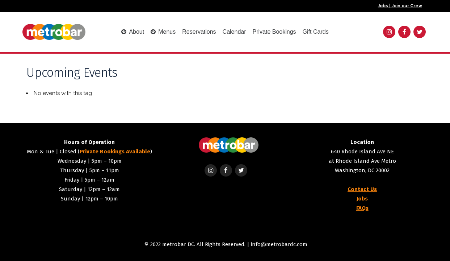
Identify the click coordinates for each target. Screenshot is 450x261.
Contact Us (362, 189)
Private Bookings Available (115, 151)
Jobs (362, 198)
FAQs (362, 208)
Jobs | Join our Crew (400, 5)
